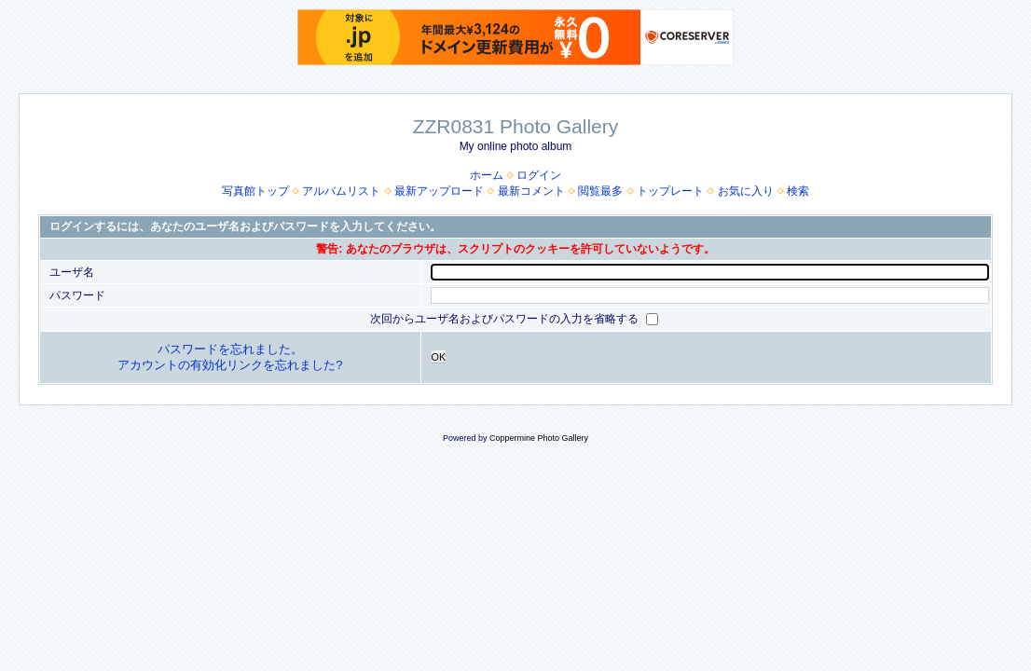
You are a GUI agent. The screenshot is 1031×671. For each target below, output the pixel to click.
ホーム (486, 175)
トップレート (670, 191)
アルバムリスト (341, 191)
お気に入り (746, 191)
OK (439, 357)
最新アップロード (439, 191)
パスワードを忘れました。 (230, 349)
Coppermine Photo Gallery (538, 438)
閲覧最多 (600, 191)
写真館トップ (255, 191)
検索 (798, 191)
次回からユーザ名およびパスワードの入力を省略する (505, 318)
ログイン (538, 175)
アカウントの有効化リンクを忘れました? (229, 365)
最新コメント (531, 191)
